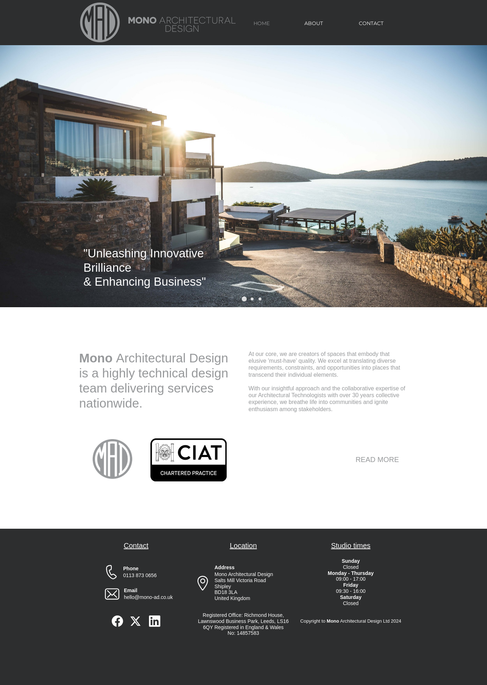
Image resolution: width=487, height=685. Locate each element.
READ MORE (377, 459)
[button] (244, 298)
